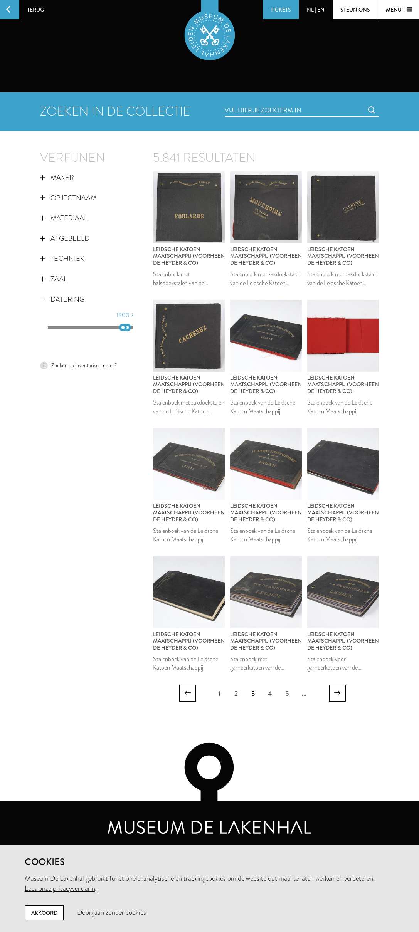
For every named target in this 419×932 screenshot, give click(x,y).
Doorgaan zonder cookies (111, 912)
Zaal (53, 279)
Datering (62, 299)
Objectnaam (68, 198)
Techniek (62, 259)
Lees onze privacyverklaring (61, 888)
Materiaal (64, 218)
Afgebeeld (64, 238)
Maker (57, 178)
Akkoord (44, 913)
